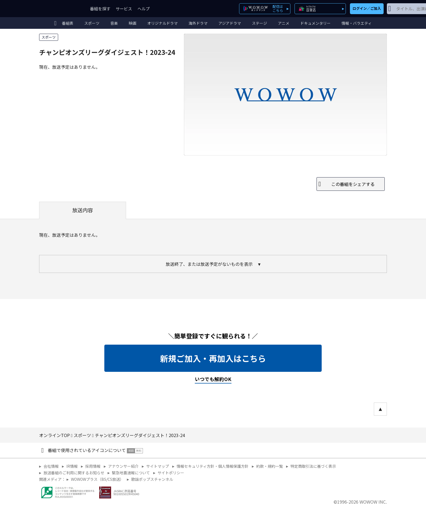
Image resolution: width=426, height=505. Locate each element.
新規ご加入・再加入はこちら (213, 358)
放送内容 (82, 210)
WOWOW (59, 8)
